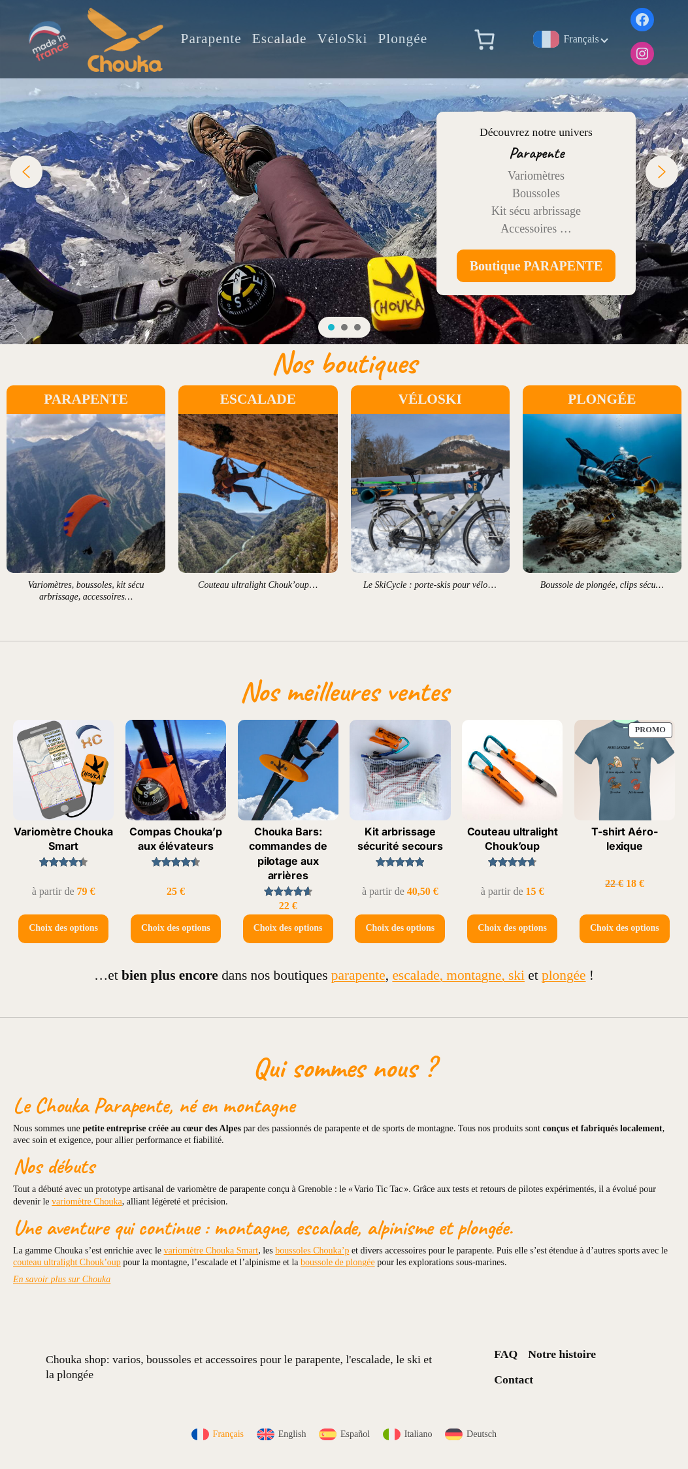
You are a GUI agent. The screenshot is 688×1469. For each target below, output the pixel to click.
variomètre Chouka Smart (211, 1250)
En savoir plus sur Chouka (61, 1279)
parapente (358, 975)
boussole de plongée (338, 1262)
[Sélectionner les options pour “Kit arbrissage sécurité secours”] (400, 928)
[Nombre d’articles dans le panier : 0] (484, 39)
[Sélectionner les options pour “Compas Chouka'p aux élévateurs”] (176, 928)
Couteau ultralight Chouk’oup (512, 838)
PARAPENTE (86, 399)
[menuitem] (217, 1434)
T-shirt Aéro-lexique (624, 838)
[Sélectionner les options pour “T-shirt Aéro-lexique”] (625, 928)
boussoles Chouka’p (312, 1250)
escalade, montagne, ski (458, 975)
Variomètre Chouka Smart (63, 838)
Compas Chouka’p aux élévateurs (176, 838)
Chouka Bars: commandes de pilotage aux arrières (288, 853)
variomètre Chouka (87, 1201)
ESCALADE (258, 399)
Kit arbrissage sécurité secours (400, 838)
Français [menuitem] (228, 1434)
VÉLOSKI (430, 399)
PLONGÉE (602, 399)
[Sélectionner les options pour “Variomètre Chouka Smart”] (63, 928)
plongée (564, 975)
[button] (26, 171)
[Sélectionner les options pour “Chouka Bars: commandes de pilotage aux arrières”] (288, 928)
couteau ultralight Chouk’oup (67, 1262)
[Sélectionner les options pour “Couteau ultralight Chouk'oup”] (512, 928)
